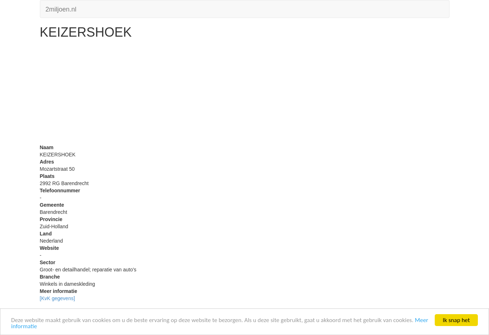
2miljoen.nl (61, 8)
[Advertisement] (244, 93)
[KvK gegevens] (57, 298)
